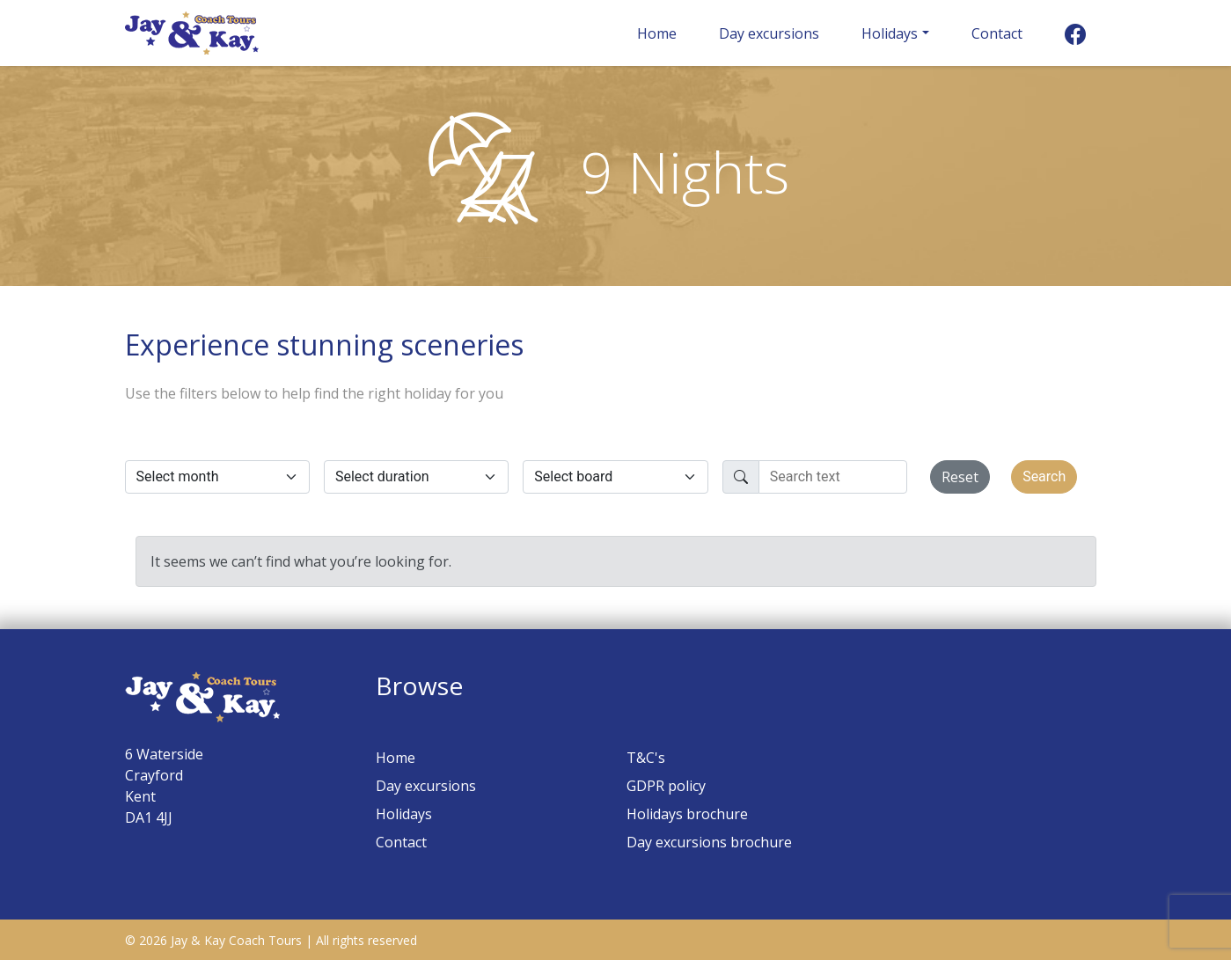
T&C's (645, 757)
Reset (960, 477)
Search (1044, 476)
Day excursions (769, 33)
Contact (996, 33)
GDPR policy (666, 785)
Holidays (889, 33)
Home (657, 33)
